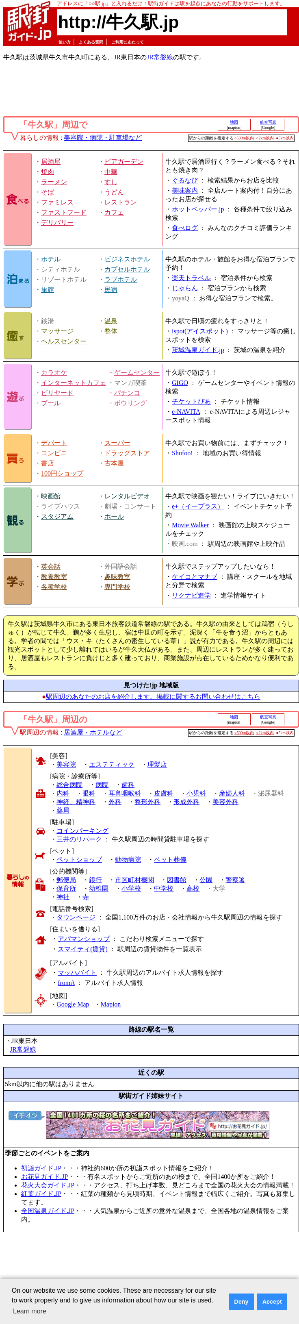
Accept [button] (272, 1301)
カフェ (114, 212)
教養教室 (54, 576)
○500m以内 (244, 138)
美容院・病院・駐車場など (103, 137)
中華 (110, 171)
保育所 (66, 888)
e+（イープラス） (198, 506)
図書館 (176, 879)
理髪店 (157, 764)
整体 (110, 331)
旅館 (47, 289)
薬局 (62, 810)
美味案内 (185, 190)
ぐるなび (185, 180)
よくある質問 (91, 42)
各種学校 (54, 586)
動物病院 (128, 859)
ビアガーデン (123, 161)
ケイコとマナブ (194, 576)
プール (51, 403)
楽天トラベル (191, 277)
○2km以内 (265, 138)
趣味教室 (117, 576)
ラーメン (54, 181)
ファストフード (64, 212)
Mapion (111, 1004)
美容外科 (225, 801)
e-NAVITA (186, 411)
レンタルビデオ (127, 496)
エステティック (111, 764)
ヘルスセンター (64, 341)
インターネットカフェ (73, 382)
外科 (114, 801)
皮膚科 (163, 793)
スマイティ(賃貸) (83, 949)
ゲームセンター (137, 372)
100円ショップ (62, 473)
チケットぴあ (191, 401)
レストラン (120, 202)
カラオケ (54, 372)
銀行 (95, 879)
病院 (101, 784)
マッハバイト (77, 972)
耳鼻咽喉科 (124, 793)
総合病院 (69, 784)
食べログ (185, 227)
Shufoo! (182, 453)
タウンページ (75, 917)
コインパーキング (82, 830)
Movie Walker (190, 525)
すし (110, 181)
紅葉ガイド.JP (41, 1193)
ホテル (51, 259)
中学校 (163, 888)
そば (47, 192)
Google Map (72, 1004)
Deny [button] (241, 1301)
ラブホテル (120, 279)
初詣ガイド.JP (41, 1168)
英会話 (51, 566)
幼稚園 (98, 888)
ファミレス (57, 202)
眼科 (88, 793)
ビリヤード (57, 392)
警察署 (235, 879)
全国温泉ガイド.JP (47, 1210)
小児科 (196, 793)
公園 (205, 879)
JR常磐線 (160, 57)
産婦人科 (232, 793)
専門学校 (117, 586)
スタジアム (57, 516)
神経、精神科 (75, 801)
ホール (114, 516)
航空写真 (268, 122)
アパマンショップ (84, 938)
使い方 (64, 42)
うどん (114, 192)
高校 (192, 888)
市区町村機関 (134, 879)
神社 (62, 897)
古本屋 (114, 463)
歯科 (127, 784)
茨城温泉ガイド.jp (198, 349)
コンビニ (54, 453)
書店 (47, 463)
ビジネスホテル (127, 259)
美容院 (66, 764)
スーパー (117, 442)
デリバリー (57, 222)
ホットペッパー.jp (198, 209)
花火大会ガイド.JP (47, 1185)
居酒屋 (51, 161)
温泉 (110, 320)
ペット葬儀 (170, 859)
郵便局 (66, 879)
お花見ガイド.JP (44, 1176)
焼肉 (47, 171)
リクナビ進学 (191, 595)
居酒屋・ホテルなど (93, 732)
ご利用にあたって (127, 42)
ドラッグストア (127, 453)
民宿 (110, 289)
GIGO (180, 382)
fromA (66, 982)
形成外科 (186, 801)
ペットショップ (79, 859)
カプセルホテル (127, 269)
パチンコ (127, 392)
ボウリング (130, 403)
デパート (54, 442)
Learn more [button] (29, 1311)
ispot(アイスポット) (200, 331)
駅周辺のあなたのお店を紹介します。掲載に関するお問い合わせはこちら (153, 696)
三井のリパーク (79, 839)
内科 (62, 793)
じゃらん (185, 288)
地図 (234, 122)
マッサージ (57, 331)
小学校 (131, 888)
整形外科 (147, 801)
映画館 (51, 496)
